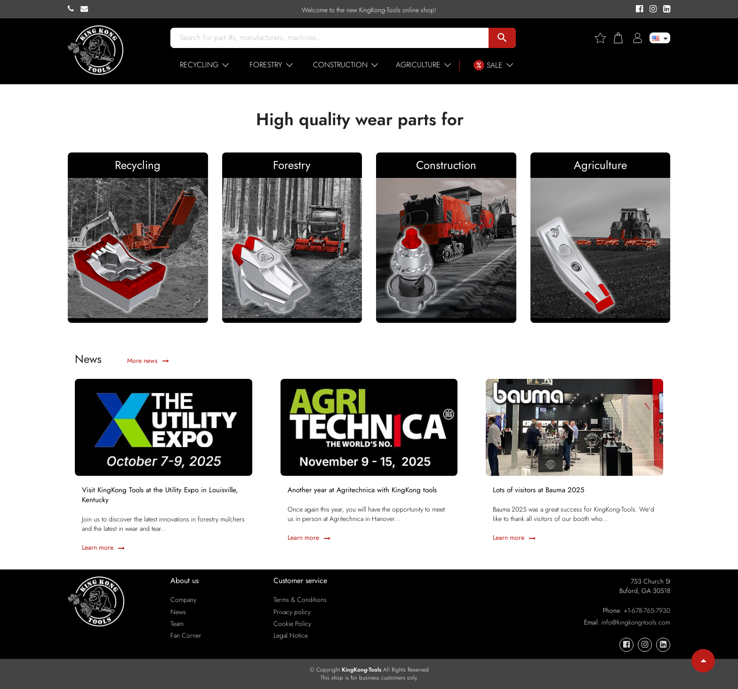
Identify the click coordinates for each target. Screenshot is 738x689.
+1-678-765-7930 (647, 610)
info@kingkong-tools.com (636, 622)
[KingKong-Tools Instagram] (651, 9)
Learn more (103, 547)
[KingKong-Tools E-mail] (86, 9)
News (178, 612)
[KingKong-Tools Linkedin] (664, 9)
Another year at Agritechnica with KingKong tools (362, 490)
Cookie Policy (292, 623)
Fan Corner (185, 635)
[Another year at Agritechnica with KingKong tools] (369, 426)
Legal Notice (290, 635)
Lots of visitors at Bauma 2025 (538, 490)
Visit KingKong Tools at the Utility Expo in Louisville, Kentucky (160, 495)
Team (177, 623)
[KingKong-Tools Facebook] (638, 9)
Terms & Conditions (300, 599)
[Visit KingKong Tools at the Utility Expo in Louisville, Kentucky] (163, 426)
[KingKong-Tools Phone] (74, 9)
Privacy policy (292, 612)
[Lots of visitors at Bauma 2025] (574, 426)
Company (183, 599)
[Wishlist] (604, 37)
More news (148, 360)
